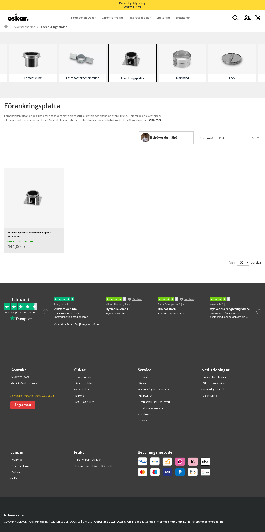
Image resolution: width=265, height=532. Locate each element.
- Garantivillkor (209, 395)
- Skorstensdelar (83, 383)
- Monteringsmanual (212, 389)
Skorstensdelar (24, 27)
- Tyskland (15, 472)
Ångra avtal (22, 405)
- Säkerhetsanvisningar (214, 383)
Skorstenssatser (85, 376)
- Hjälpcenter (145, 395)
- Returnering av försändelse (153, 389)
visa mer (155, 120)
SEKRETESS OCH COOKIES (65, 521)
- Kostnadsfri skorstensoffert (154, 401)
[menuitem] (85, 17)
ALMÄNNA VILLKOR (15, 521)
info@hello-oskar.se (27, 383)
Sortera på (206, 138)
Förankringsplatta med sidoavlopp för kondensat (29, 234)
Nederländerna (20, 465)
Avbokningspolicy (38, 521)
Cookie (143, 420)
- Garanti (142, 383)
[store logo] (18, 17)
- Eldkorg (79, 395)
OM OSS (87, 521)
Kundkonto (145, 414)
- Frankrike (16, 459)
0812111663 (22, 376)
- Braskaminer (82, 389)
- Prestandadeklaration (214, 376)
